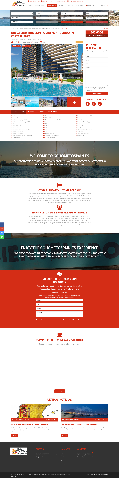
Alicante (22, 28)
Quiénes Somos (40, 5)
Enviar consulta (97, 93)
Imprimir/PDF (52, 112)
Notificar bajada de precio (96, 36)
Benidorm (28, 28)
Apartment (44, 28)
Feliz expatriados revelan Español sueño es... (80, 424)
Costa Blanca (36, 28)
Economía (31, 112)
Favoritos (90, 5)
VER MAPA (59, 391)
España (17, 28)
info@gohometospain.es (76, 1)
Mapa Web (60, 474)
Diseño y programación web (93, 474)
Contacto (79, 5)
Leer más (14, 435)
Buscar (72, 22)
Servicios (62, 5)
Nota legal (47, 474)
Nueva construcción (53, 28)
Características (19, 112)
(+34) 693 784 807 (47, 1)
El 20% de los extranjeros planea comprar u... (30, 424)
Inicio (30, 5)
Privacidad (53, 474)
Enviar (41, 112)
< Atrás (106, 28)
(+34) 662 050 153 (34, 1)
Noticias (70, 5)
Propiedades (52, 5)
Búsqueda (96, 22)
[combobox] (22, 13)
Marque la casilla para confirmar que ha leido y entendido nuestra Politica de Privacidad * (96, 89)
